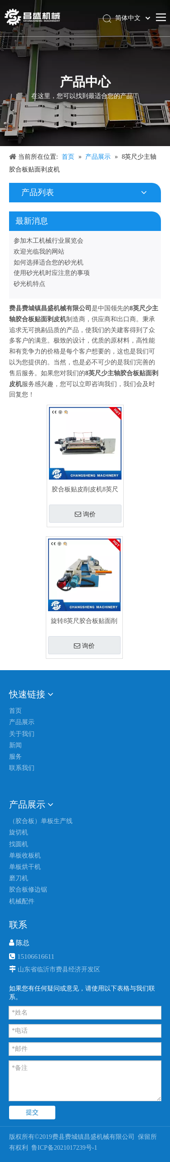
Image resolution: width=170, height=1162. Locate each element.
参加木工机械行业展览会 (48, 240)
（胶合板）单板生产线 (41, 821)
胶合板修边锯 (28, 889)
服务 (15, 756)
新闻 (15, 745)
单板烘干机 (25, 866)
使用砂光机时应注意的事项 (52, 273)
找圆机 (18, 844)
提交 (32, 1112)
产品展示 (21, 722)
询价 (85, 514)
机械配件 (21, 901)
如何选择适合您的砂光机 (48, 262)
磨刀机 (18, 878)
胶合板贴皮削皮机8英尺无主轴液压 (85, 489)
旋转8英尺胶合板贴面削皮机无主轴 (84, 621)
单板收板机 (25, 855)
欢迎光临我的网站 (39, 251)
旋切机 (18, 832)
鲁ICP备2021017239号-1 (63, 1147)
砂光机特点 (29, 283)
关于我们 (21, 734)
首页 (15, 710)
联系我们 (21, 768)
